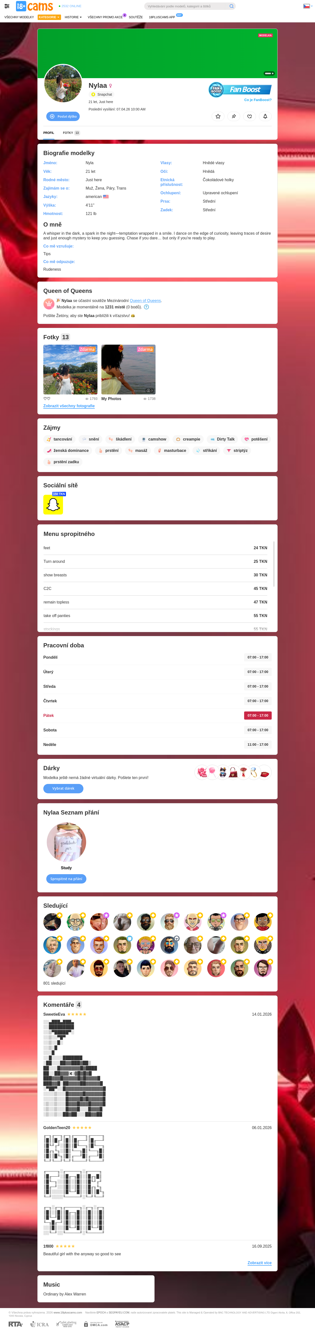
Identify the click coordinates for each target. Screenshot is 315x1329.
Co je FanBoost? (258, 100)
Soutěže (136, 17)
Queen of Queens (145, 301)
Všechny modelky (19, 17)
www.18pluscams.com (68, 1312)
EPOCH (101, 1312)
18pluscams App (163, 17)
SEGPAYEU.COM (119, 1312)
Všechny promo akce (106, 17)
